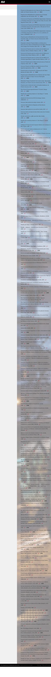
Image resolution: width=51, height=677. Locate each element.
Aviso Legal (39, 675)
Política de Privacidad (46, 675)
